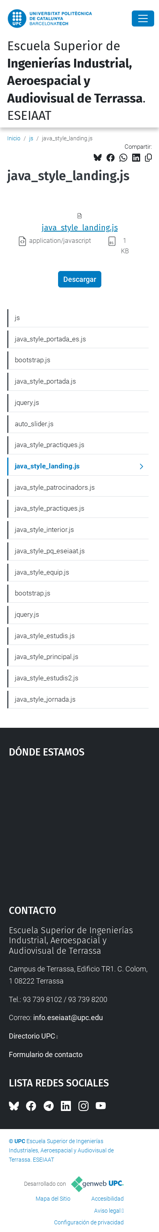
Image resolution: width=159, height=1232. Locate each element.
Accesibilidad (107, 1198)
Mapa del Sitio (53, 1198)
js (31, 138)
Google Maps (80, 827)
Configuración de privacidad (89, 1222)
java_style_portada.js (45, 381)
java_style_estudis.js (45, 636)
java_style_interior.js (44, 530)
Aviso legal (107, 1210)
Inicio (13, 138)
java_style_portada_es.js (50, 339)
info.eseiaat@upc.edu (68, 1017)
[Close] (143, 18)
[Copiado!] (148, 157)
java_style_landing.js (80, 227)
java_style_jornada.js (45, 699)
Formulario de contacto (46, 1054)
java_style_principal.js (46, 657)
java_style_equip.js (42, 572)
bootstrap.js (32, 360)
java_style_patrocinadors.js (55, 487)
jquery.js (27, 402)
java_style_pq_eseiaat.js (50, 551)
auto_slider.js (34, 424)
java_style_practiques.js (50, 445)
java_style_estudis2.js (46, 678)
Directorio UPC (32, 1036)
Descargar (79, 279)
